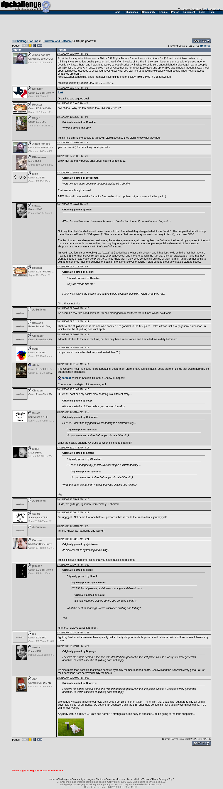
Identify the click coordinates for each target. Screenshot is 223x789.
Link (60, 92)
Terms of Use (149, 779)
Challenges (63, 779)
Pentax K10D (35, 209)
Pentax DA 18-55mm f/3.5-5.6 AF (45, 213)
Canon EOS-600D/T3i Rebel (43, 369)
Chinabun (38, 335)
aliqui (35, 448)
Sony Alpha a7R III (38, 417)
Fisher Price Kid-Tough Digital (44, 326)
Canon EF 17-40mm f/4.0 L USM (45, 356)
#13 (87, 347)
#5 (86, 142)
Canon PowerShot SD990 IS (43, 339)
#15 (87, 389)
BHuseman (39, 157)
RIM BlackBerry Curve (40, 544)
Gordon (37, 540)
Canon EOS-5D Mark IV (41, 92)
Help (137, 779)
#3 (86, 103)
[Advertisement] (111, 25)
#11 (87, 321)
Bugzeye (37, 322)
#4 (86, 117)
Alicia (35, 365)
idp (34, 633)
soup (35, 348)
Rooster (37, 104)
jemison (37, 565)
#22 (87, 564)
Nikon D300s (35, 452)
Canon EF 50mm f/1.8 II (41, 641)
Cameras (110, 779)
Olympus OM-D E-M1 (39, 683)
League (90, 779)
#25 (87, 678)
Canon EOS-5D (36, 177)
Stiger (36, 118)
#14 (87, 364)
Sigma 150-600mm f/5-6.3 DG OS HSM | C (51, 164)
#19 (87, 512)
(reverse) (205, 45)
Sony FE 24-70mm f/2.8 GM (43, 420)
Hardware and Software (57, 41)
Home (52, 779)
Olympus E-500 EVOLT (40, 58)
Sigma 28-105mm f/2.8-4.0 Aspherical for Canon (53, 112)
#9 (86, 266)
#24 (87, 646)
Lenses (121, 779)
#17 (87, 447)
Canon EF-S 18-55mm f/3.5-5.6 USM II (49, 372)
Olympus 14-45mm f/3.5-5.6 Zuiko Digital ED (52, 62)
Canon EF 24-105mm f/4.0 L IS (44, 573)
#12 (87, 334)
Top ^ (171, 779)
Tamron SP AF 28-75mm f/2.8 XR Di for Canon (53, 125)
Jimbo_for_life (41, 55)
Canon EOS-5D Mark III (41, 569)
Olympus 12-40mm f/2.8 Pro (43, 686)
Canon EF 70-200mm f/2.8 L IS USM (47, 181)
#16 (87, 412)
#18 (87, 499)
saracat (36, 205)
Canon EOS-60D (37, 122)
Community (77, 779)
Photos (99, 779)
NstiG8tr (37, 89)
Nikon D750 (34, 161)
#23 (87, 632)
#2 (86, 87)
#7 (86, 172)
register (217, 9)
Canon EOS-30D (37, 352)
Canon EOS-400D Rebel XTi (43, 108)
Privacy (162, 779)
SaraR (36, 413)
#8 (86, 204)
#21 (87, 539)
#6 (86, 156)
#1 (86, 53)
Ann (34, 679)
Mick (35, 173)
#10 (87, 308)
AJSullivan (39, 309)
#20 (87, 526)
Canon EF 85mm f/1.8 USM (43, 547)
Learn (130, 779)
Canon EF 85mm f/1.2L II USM (44, 96)
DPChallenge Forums (25, 41)
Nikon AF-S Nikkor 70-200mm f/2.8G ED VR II (52, 456)
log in (206, 9)
